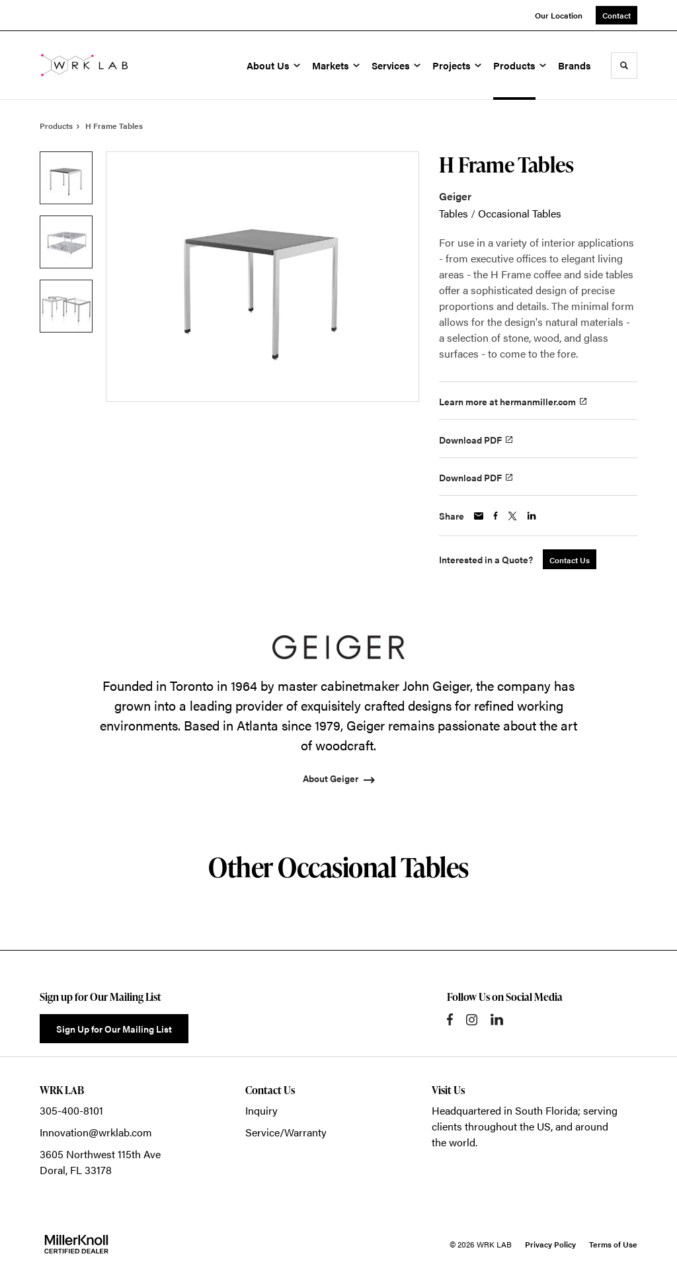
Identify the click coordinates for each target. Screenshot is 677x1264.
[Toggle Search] (624, 65)
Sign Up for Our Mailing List (114, 1028)
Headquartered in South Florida (505, 1110)
